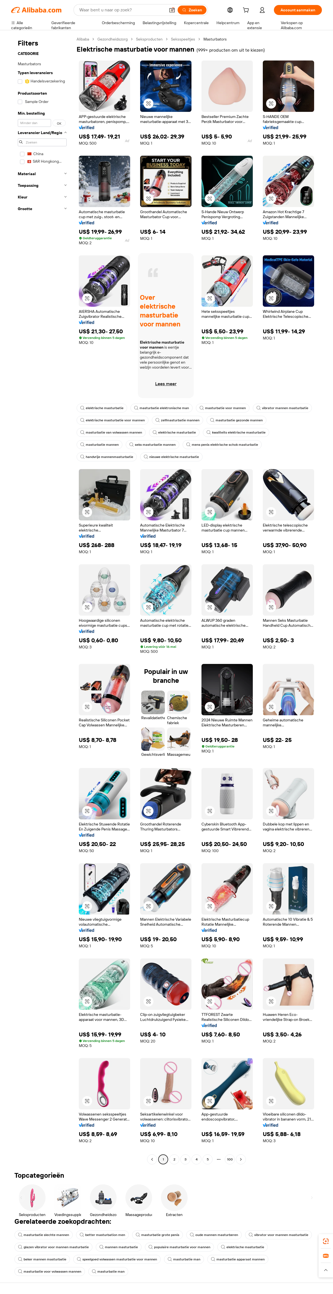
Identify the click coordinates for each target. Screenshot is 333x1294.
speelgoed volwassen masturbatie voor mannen (117, 1259)
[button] (172, 10)
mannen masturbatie (118, 1247)
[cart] (247, 11)
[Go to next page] (241, 1159)
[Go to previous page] (152, 1159)
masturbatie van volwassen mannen (111, 432)
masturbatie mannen (99, 444)
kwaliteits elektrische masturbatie (236, 432)
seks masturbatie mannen (152, 444)
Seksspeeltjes (183, 39)
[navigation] (42, 600)
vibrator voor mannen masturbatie (278, 1235)
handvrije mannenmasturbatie (106, 457)
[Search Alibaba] (121, 10)
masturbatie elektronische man (161, 408)
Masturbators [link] (215, 39)
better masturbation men (102, 1235)
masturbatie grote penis (157, 1235)
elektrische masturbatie (101, 408)
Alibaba (83, 39)
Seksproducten (149, 39)
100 (230, 1159)
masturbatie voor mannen (223, 408)
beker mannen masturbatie (42, 1259)
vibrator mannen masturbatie (282, 408)
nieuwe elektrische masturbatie (171, 457)
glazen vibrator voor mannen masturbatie (53, 1247)
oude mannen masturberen (214, 1235)
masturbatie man (184, 1259)
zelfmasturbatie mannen (177, 420)
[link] (326, 1241)
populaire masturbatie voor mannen (179, 1247)
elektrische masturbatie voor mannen (112, 420)
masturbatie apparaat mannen (238, 1259)
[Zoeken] (192, 10)
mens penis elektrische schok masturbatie (222, 444)
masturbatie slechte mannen (43, 1235)
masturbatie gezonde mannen (236, 420)
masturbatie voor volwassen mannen (49, 1271)
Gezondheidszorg (112, 39)
